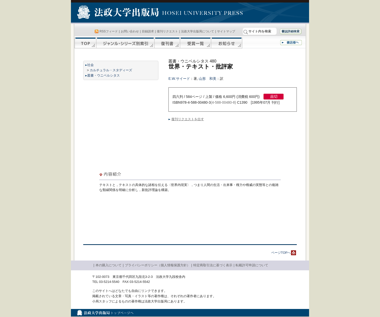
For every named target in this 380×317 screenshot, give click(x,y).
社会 (90, 65)
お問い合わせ (130, 31)
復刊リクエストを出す (187, 119)
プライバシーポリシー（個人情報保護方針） (157, 265)
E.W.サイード (179, 79)
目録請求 (148, 31)
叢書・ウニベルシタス (103, 75)
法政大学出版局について (197, 31)
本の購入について (109, 265)
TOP (85, 42)
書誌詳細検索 (290, 31)
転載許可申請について (252, 265)
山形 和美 (207, 79)
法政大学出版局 (118, 13)
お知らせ (226, 42)
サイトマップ (226, 31)
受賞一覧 (195, 42)
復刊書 (167, 42)
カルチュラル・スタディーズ (111, 70)
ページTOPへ (281, 253)
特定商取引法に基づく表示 (212, 265)
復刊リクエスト (167, 31)
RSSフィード (109, 31)
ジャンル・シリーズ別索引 (125, 42)
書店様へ (291, 42)
